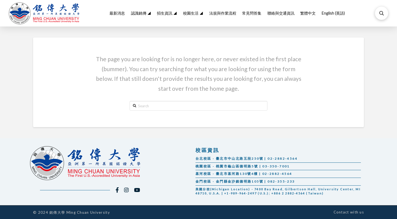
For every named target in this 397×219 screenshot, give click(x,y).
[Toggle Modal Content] (381, 13)
